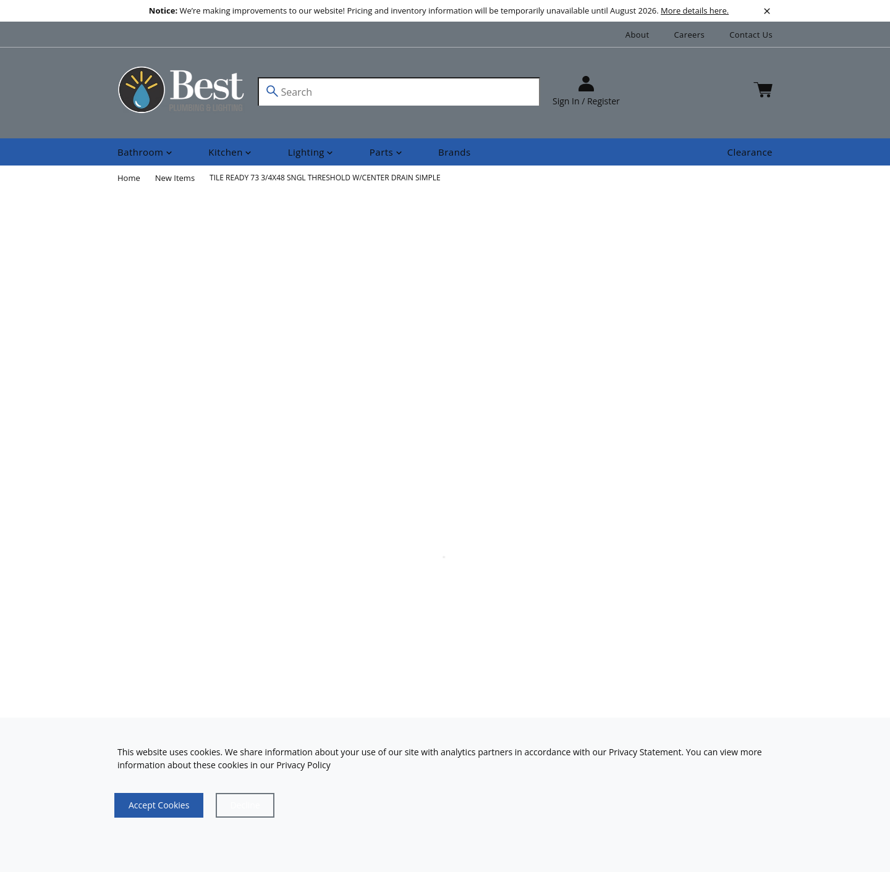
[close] (767, 11)
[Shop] (145, 152)
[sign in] (586, 91)
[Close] (245, 805)
